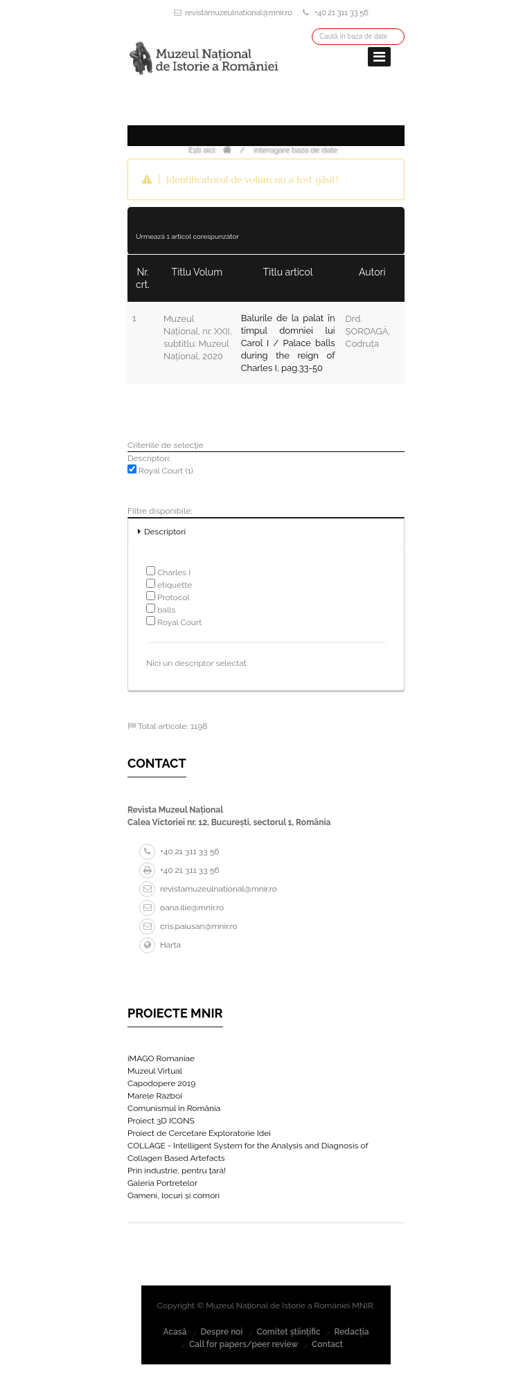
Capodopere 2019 (161, 1083)
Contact (327, 1344)
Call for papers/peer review (243, 1344)
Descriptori (165, 531)
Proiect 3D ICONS (161, 1121)
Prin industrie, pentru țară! (176, 1170)
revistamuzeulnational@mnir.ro (238, 12)
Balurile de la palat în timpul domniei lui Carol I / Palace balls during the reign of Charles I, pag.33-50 (288, 343)
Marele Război (154, 1096)
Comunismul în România (173, 1108)
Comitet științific (288, 1332)
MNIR (362, 1305)
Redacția (351, 1332)
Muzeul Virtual (154, 1071)
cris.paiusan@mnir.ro (188, 926)
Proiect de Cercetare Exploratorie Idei (199, 1133)
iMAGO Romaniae (161, 1058)
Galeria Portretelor (162, 1183)
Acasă (174, 1332)
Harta (160, 945)
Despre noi (222, 1332)
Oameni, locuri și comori (173, 1195)
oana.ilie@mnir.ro (181, 907)
